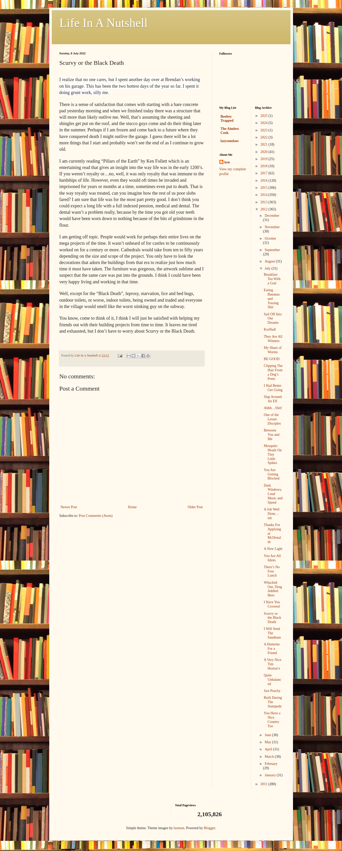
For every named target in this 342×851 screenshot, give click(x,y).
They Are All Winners (273, 339)
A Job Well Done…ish (272, 513)
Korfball (270, 329)
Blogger (209, 828)
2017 (264, 173)
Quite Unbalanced (272, 679)
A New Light (273, 549)
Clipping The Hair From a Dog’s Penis (273, 372)
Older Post (195, 507)
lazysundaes (230, 141)
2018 (264, 166)
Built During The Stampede (273, 702)
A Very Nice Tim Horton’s (272, 664)
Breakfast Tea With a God (272, 279)
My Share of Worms (273, 350)
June (268, 735)
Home (132, 507)
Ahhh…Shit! (273, 408)
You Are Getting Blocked (272, 474)
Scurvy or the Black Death (272, 618)
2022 (264, 137)
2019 (264, 159)
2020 (264, 152)
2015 (264, 188)
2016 (264, 180)
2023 (264, 130)
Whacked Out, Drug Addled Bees (273, 589)
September (272, 250)
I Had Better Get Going (273, 388)
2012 (264, 209)
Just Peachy (272, 691)
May (268, 742)
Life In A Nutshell (103, 22)
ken (227, 162)
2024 (264, 123)
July (268, 268)
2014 (264, 195)
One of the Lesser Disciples (272, 419)
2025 (264, 116)
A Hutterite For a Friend (272, 648)
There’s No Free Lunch (272, 571)
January (270, 775)
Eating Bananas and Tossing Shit (272, 298)
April (269, 749)
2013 (264, 202)
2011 (264, 784)
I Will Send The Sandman (272, 633)
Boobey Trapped (227, 118)
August (270, 261)
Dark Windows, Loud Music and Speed (273, 494)
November (272, 227)
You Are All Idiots (272, 558)
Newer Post (69, 507)
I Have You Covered (272, 604)
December (272, 216)
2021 (264, 144)
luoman (179, 828)
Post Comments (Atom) (96, 516)
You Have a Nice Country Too (272, 719)
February (271, 764)
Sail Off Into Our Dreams (273, 318)
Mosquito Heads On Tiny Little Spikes (273, 454)
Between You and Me (271, 434)
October (270, 238)
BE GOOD (272, 359)
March (270, 757)
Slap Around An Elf (273, 399)
